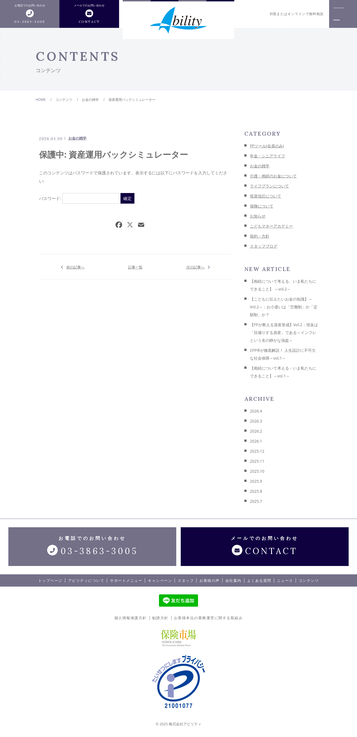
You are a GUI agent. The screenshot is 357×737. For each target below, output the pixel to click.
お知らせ (258, 216)
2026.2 (256, 431)
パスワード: (79, 198)
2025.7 (256, 501)
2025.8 (256, 491)
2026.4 (256, 411)
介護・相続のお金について (273, 176)
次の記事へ (195, 267)
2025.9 (256, 481)
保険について (261, 206)
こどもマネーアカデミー (271, 226)
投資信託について (265, 196)
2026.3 (256, 421)
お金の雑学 (77, 138)
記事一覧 (135, 267)
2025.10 (257, 471)
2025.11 (257, 461)
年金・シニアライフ (267, 155)
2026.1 (256, 441)
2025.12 (257, 451)
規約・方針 (259, 236)
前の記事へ (75, 267)
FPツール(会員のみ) (267, 145)
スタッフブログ (263, 246)
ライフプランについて (269, 186)
